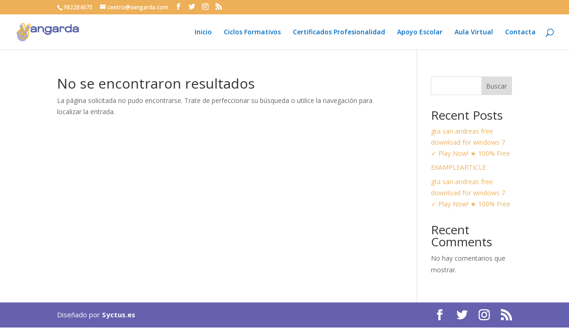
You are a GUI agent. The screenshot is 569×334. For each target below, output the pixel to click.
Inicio (203, 32)
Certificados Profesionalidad (339, 32)
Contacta (520, 32)
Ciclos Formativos (252, 32)
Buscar (496, 86)
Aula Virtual (474, 32)
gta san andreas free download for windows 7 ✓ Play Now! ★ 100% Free (470, 142)
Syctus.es (118, 314)
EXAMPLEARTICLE (458, 167)
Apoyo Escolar (420, 32)
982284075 (78, 7)
